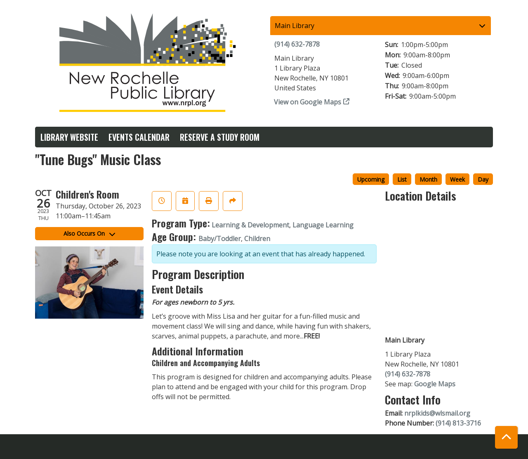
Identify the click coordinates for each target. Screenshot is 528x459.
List (402, 179)
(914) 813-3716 (458, 423)
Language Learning (323, 225)
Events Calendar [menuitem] (139, 137)
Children (257, 238)
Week (457, 179)
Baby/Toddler (219, 238)
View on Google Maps (307, 101)
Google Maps (434, 383)
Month (428, 179)
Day (483, 179)
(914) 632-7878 (297, 44)
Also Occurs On (89, 233)
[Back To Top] (506, 437)
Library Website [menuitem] (69, 137)
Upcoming (370, 179)
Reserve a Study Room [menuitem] (219, 137)
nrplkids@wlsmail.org (437, 413)
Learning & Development (250, 225)
